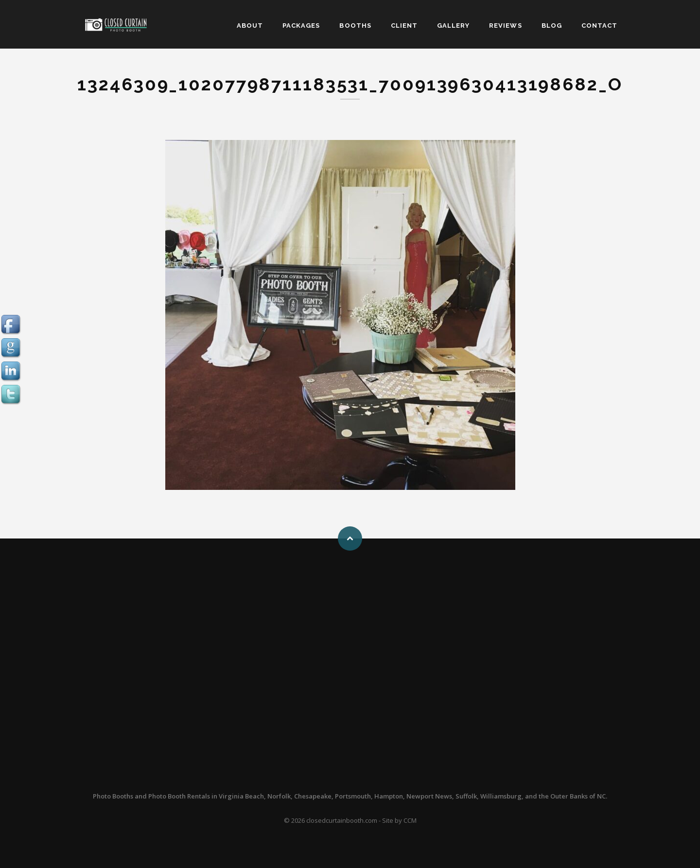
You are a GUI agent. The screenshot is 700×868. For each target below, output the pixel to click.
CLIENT (404, 25)
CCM (410, 820)
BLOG (552, 25)
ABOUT (250, 25)
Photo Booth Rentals (179, 796)
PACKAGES (301, 25)
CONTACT (599, 25)
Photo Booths (113, 796)
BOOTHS (355, 25)
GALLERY (453, 25)
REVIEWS (505, 25)
